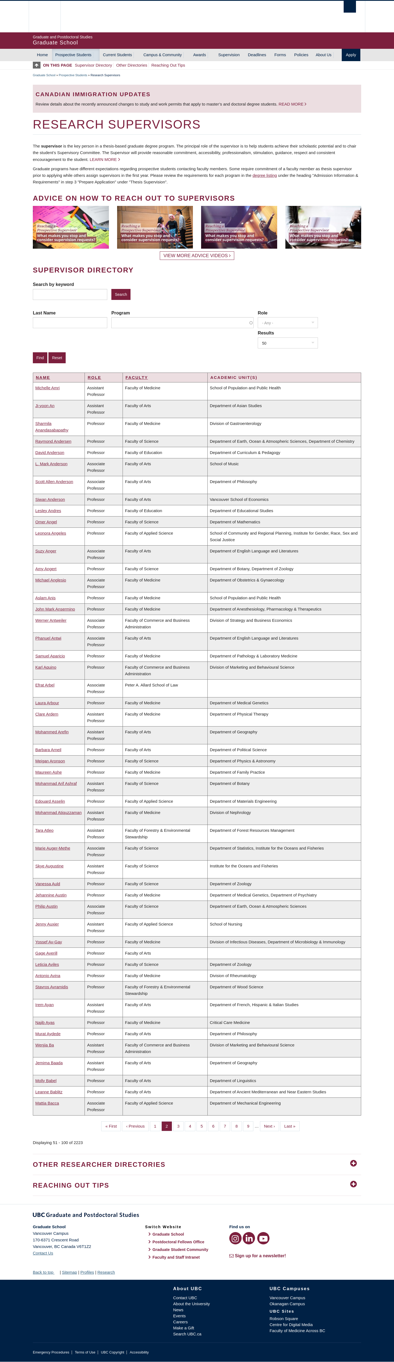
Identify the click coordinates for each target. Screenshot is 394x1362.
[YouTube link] (263, 1238)
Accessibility (139, 1352)
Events (179, 1315)
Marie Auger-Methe (52, 848)
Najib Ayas (45, 1022)
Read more (292, 104)
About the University (191, 1303)
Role (263, 312)
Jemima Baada (49, 1062)
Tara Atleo (44, 830)
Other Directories (131, 65)
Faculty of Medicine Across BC (297, 1330)
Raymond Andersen (53, 441)
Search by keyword (53, 284)
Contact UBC (185, 1297)
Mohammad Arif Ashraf (56, 783)
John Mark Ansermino (55, 609)
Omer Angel (46, 522)
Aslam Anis (45, 597)
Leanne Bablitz (48, 1091)
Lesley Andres (48, 510)
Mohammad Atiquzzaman (58, 812)
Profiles (87, 1272)
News (178, 1309)
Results (266, 332)
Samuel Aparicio (50, 656)
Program (120, 312)
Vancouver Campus (287, 1297)
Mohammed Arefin (52, 732)
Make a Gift (183, 1328)
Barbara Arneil (48, 749)
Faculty (137, 377)
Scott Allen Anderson (54, 481)
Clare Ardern (46, 714)
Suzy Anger (45, 551)
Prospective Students (73, 55)
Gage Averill (46, 953)
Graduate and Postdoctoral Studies (197, 1216)
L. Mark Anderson (51, 463)
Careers (180, 1322)
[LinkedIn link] (249, 1238)
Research (106, 1272)
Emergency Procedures (51, 1352)
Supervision (229, 54)
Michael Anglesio (50, 580)
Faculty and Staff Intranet (176, 1257)
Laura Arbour (47, 702)
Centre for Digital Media (291, 1324)
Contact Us (43, 1253)
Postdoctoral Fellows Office (178, 1242)
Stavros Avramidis (51, 986)
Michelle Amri (47, 387)
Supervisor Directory (93, 65)
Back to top (46, 1272)
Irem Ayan (44, 1004)
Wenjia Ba (44, 1045)
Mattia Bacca (47, 1103)
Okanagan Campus (287, 1303)
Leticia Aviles (47, 964)
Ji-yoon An (44, 405)
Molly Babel (46, 1080)
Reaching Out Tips (168, 65)
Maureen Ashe (48, 772)
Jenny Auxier (47, 924)
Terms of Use (85, 1352)
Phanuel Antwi (48, 638)
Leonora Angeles (50, 533)
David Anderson (49, 452)
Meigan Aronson (50, 761)
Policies (301, 54)
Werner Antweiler (50, 620)
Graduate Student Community (180, 1249)
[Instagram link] (235, 1238)
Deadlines (257, 54)
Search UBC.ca (187, 1334)
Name (43, 377)
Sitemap (69, 1272)
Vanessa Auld (47, 883)
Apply (351, 54)
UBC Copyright (112, 1352)
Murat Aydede (47, 1033)
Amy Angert (46, 568)
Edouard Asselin (50, 801)
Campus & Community (162, 55)
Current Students (117, 55)
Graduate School (44, 75)
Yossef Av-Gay (48, 942)
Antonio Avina (47, 975)
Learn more (103, 159)
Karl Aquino (45, 667)
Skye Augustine (49, 866)
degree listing (265, 175)
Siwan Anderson (50, 499)
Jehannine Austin (50, 895)
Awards (199, 55)
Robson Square (284, 1318)
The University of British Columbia (44, 16)
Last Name (44, 312)
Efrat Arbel (44, 685)
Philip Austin (46, 906)
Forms (280, 54)
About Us (324, 55)
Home (42, 54)
